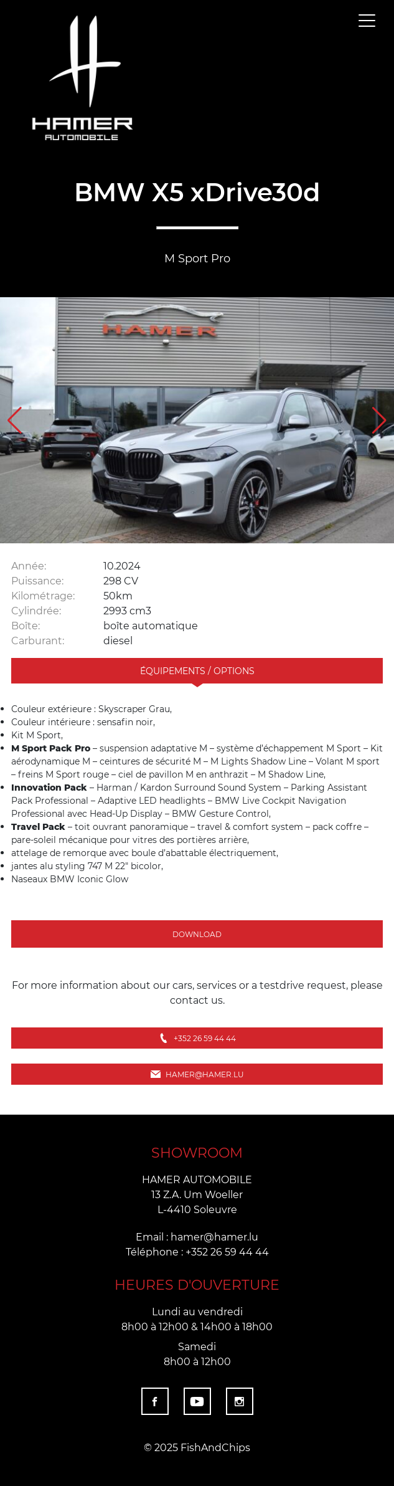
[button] (379, 420)
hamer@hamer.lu (197, 1074)
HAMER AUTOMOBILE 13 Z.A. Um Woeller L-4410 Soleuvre (197, 1194)
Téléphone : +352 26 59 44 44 (197, 1251)
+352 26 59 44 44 (197, 1038)
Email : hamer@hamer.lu (197, 1236)
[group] (197, 420)
